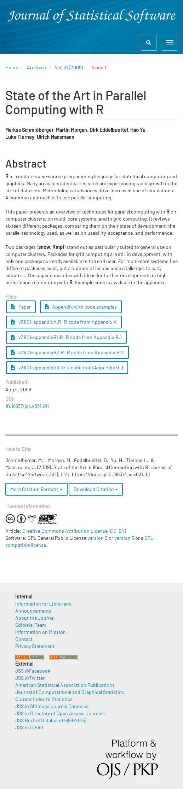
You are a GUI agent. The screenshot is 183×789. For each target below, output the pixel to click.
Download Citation (96, 489)
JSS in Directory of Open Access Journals (60, 713)
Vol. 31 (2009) (69, 67)
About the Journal (35, 618)
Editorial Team (30, 625)
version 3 (124, 538)
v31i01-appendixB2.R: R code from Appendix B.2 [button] (67, 352)
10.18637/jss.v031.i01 (27, 406)
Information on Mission (40, 632)
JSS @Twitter (30, 678)
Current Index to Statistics (44, 699)
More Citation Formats (36, 489)
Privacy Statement (35, 646)
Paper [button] (21, 307)
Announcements (33, 611)
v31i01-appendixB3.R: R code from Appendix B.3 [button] (67, 367)
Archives (36, 67)
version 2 (97, 538)
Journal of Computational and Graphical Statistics (69, 692)
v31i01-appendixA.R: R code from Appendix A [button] (64, 322)
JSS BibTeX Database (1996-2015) (50, 720)
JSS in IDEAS (29, 727)
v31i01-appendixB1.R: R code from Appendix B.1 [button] (66, 337)
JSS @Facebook (32, 671)
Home (11, 67)
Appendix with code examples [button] (81, 307)
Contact (24, 639)
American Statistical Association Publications (65, 685)
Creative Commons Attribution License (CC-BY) (74, 531)
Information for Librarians (43, 604)
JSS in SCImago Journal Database (51, 706)
